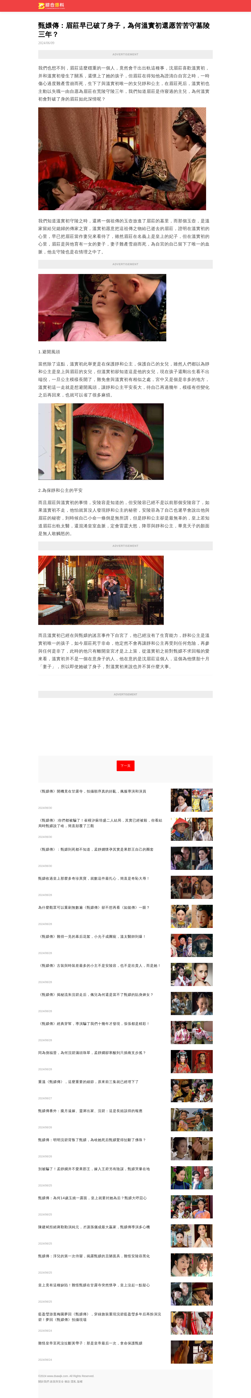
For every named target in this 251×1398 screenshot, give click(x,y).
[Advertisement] (125, 728)
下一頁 (126, 765)
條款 (67, 1381)
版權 (80, 1381)
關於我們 (43, 1381)
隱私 (73, 1381)
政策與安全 (57, 1381)
